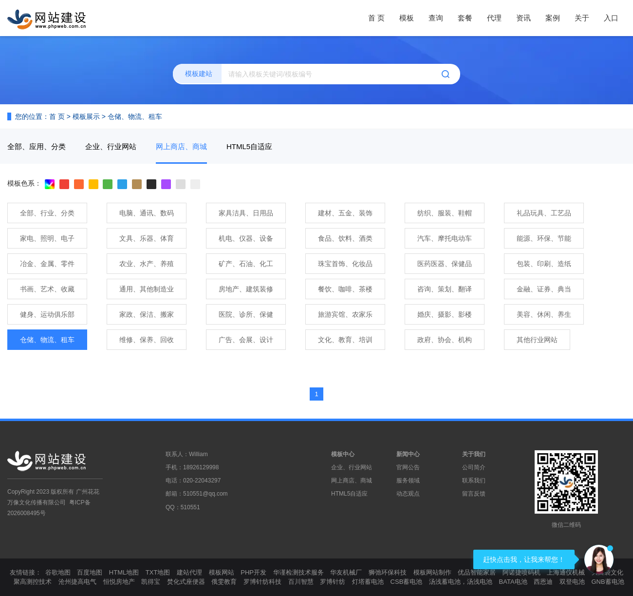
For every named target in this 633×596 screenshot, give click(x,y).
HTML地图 (124, 572)
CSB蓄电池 (407, 581)
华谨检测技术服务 (298, 572)
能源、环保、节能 (544, 238)
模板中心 (342, 454)
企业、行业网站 (110, 146)
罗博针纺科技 (262, 581)
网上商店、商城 (181, 146)
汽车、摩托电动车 (444, 238)
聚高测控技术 (33, 581)
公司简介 (473, 467)
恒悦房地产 (119, 581)
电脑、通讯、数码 (146, 213)
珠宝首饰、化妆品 (345, 264)
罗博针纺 (332, 581)
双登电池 (572, 581)
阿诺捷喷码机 (521, 572)
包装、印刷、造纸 (544, 264)
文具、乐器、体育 (146, 238)
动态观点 (408, 493)
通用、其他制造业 (146, 289)
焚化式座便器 (186, 581)
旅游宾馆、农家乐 (345, 314)
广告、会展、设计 (246, 340)
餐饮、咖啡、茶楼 (345, 289)
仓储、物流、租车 (135, 116)
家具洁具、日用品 (246, 213)
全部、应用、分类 (36, 146)
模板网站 (221, 572)
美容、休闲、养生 (544, 314)
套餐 (465, 18)
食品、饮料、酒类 (345, 238)
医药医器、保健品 (444, 264)
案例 (552, 18)
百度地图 (89, 572)
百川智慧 (301, 581)
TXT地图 (158, 572)
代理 (494, 18)
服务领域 (408, 480)
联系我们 (473, 480)
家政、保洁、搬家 (146, 314)
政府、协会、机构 (444, 340)
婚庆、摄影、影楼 (444, 314)
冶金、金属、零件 (47, 264)
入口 (611, 18)
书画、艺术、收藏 (47, 289)
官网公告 (408, 467)
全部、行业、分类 (47, 213)
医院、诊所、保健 (246, 314)
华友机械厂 (346, 572)
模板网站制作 (432, 572)
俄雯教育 (224, 581)
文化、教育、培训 (345, 340)
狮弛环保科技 (388, 572)
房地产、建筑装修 (246, 289)
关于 (582, 18)
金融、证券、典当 (544, 289)
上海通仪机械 (566, 572)
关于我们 (473, 454)
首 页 (376, 18)
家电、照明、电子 (47, 238)
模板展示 (86, 116)
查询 (435, 18)
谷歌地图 (58, 572)
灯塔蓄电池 (368, 581)
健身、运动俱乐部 (47, 314)
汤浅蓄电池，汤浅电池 (460, 581)
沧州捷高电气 (77, 581)
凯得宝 (150, 581)
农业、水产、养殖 (146, 264)
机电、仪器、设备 (246, 238)
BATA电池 (513, 581)
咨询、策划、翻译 (444, 289)
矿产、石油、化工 (246, 264)
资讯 (523, 18)
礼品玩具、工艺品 (544, 213)
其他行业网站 (537, 340)
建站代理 (189, 572)
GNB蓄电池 (607, 581)
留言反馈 (473, 493)
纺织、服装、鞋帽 (444, 213)
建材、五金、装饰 (345, 213)
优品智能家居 (477, 572)
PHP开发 (253, 572)
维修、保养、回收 (146, 340)
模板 (406, 18)
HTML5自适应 (249, 146)
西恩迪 (543, 581)
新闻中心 (408, 454)
